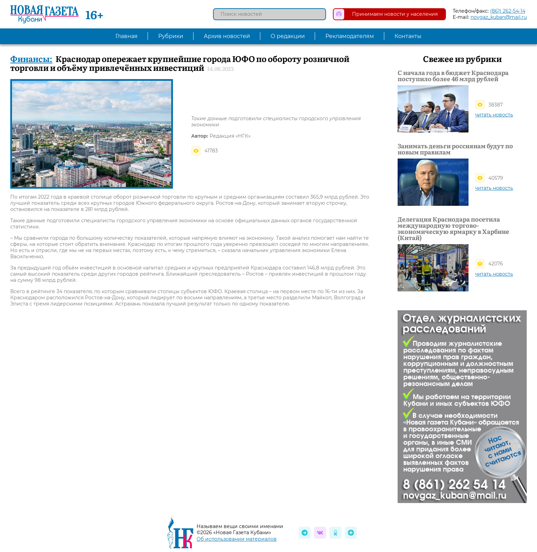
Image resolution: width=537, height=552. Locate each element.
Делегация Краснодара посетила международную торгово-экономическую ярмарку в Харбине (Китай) (453, 228)
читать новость (494, 115)
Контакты (408, 36)
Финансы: (31, 58)
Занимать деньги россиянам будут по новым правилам (455, 149)
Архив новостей (227, 36)
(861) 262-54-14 (507, 11)
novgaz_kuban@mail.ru (499, 17)
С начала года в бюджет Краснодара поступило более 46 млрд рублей (453, 76)
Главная (126, 36)
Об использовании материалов (237, 539)
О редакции (288, 36)
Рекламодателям (349, 36)
